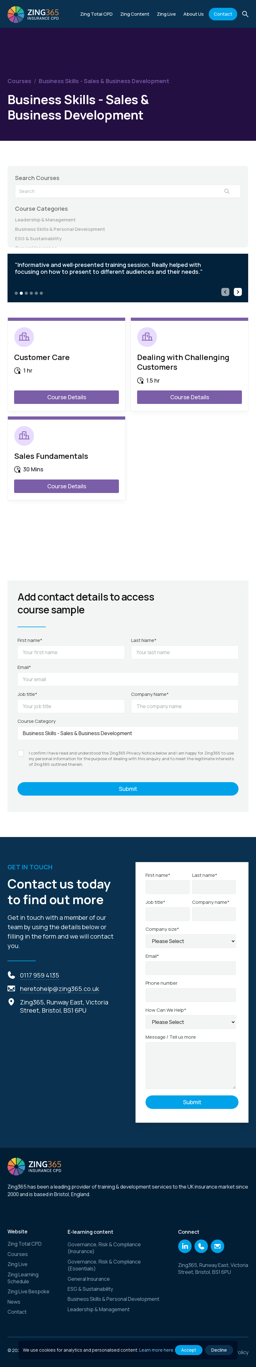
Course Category (37, 721)
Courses (19, 81)
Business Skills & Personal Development (60, 229)
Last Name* (143, 640)
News (14, 1301)
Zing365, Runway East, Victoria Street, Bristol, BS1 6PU (213, 1268)
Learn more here (156, 1350)
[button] (135, 14)
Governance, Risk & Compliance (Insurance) (104, 1248)
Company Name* (150, 694)
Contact (223, 14)
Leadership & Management (45, 220)
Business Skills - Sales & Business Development (104, 81)
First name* (30, 640)
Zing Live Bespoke (28, 1291)
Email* (24, 667)
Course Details (66, 397)
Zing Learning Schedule (23, 1278)
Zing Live (18, 1264)
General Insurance (89, 1278)
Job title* (27, 694)
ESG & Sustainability (38, 239)
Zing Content (134, 14)
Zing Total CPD (96, 14)
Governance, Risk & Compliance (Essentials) (104, 1265)
